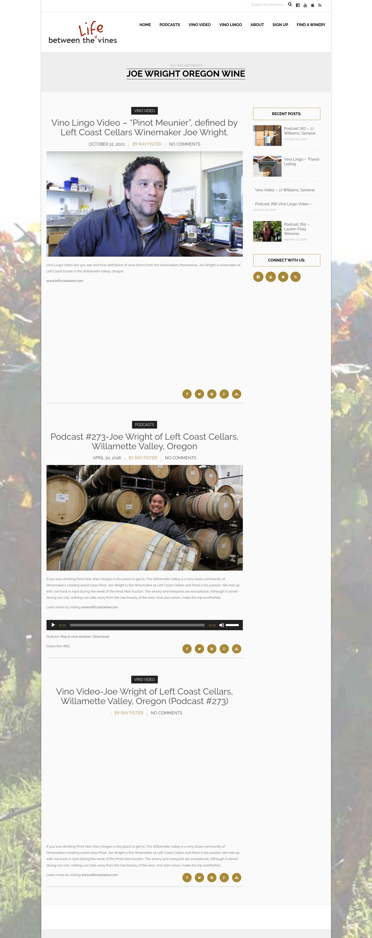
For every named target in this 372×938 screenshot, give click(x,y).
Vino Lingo (230, 24)
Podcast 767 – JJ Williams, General (299, 131)
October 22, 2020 (107, 144)
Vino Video (200, 24)
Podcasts (170, 24)
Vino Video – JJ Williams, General (285, 190)
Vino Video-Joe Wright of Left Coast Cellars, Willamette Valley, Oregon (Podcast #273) (144, 696)
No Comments (184, 144)
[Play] (53, 625)
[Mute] (221, 625)
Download (101, 637)
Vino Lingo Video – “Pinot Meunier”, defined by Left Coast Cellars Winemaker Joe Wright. (144, 127)
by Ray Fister (147, 144)
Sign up (280, 24)
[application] (145, 625)
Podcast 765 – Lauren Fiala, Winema (296, 229)
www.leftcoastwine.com (65, 281)
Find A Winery (311, 24)
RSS (66, 646)
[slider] (137, 625)
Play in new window (75, 637)
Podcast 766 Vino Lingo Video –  (284, 204)
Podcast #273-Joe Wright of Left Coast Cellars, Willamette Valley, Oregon (145, 441)
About (257, 24)
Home (145, 24)
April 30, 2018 (107, 457)
